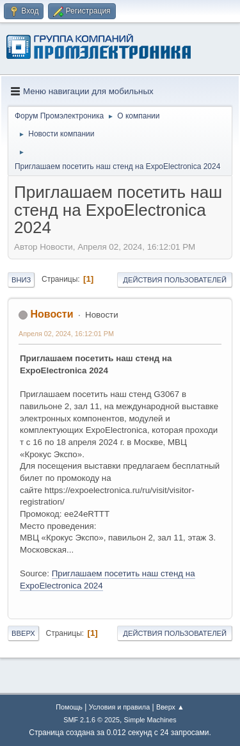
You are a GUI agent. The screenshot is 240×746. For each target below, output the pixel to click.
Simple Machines (150, 720)
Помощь (69, 707)
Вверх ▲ (170, 707)
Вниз (21, 280)
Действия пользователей (175, 280)
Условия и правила (119, 707)
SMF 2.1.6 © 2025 (91, 720)
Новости (51, 314)
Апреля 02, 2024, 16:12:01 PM (66, 333)
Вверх (23, 633)
